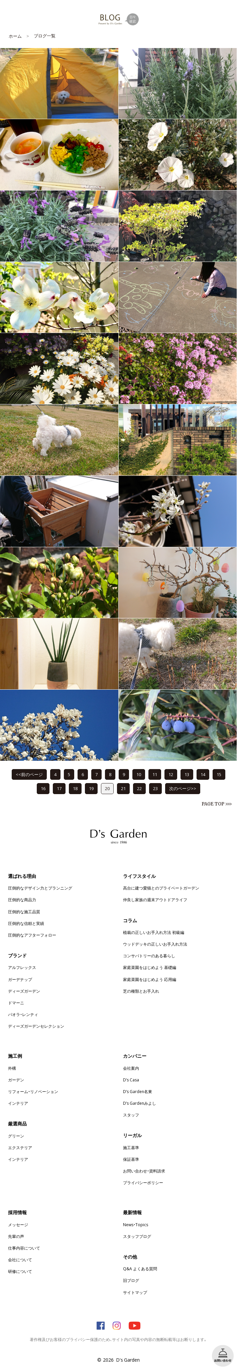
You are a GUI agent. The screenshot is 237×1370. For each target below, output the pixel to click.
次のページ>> (182, 788)
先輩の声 (16, 1236)
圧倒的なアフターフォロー (32, 935)
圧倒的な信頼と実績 (26, 923)
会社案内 (131, 1068)
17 (59, 788)
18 (75, 788)
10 (138, 774)
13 (187, 774)
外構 (12, 1068)
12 (170, 774)
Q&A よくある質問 (140, 1269)
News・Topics (135, 1225)
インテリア (18, 1103)
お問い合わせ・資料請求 (144, 1171)
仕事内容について (24, 1248)
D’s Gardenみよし (139, 1103)
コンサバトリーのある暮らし (149, 956)
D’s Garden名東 (137, 1091)
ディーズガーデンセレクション (36, 1026)
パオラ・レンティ (23, 1014)
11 (154, 774)
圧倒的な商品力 (22, 900)
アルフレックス (22, 967)
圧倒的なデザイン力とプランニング (40, 888)
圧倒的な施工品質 (24, 912)
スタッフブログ (137, 1236)
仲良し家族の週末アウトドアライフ (155, 900)
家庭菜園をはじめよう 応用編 (149, 979)
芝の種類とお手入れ (141, 991)
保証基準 (131, 1159)
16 (43, 788)
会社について (20, 1260)
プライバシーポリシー (143, 1182)
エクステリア (20, 1147)
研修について (20, 1271)
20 (107, 788)
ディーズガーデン (24, 991)
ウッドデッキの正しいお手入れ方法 (155, 944)
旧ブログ (131, 1280)
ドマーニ (16, 1003)
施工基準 (131, 1147)
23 (155, 788)
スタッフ (131, 1115)
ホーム (15, 36)
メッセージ (18, 1225)
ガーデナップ (20, 979)
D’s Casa (131, 1080)
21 (123, 788)
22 (139, 788)
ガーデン (16, 1080)
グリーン (16, 1136)
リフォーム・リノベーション (33, 1091)
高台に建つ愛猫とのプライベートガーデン (161, 888)
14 (203, 774)
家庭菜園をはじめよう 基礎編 (149, 967)
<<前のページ (29, 774)
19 (91, 788)
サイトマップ (135, 1292)
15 (219, 774)
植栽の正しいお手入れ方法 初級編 (153, 932)
